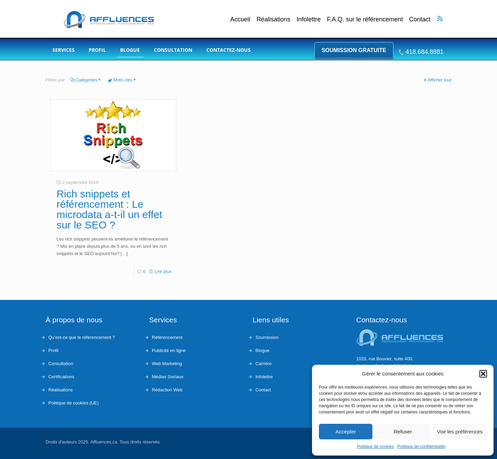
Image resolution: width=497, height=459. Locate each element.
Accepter (345, 431)
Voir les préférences (460, 431)
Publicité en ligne (169, 350)
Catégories (86, 79)
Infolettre (308, 19)
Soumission (267, 337)
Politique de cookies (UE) (73, 403)
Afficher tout (437, 79)
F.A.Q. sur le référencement (365, 19)
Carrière (263, 363)
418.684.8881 (425, 51)
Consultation (60, 363)
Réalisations (273, 19)
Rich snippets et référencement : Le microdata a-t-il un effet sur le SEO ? (109, 209)
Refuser (403, 431)
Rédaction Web (167, 389)
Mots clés (122, 79)
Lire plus (163, 271)
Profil (53, 350)
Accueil (240, 19)
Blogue (262, 350)
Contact (419, 19)
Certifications (61, 376)
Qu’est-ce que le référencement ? (81, 337)
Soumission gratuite (354, 50)
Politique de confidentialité (421, 446)
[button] (483, 373)
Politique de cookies (375, 446)
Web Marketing (167, 363)
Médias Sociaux (168, 376)
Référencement (167, 337)
